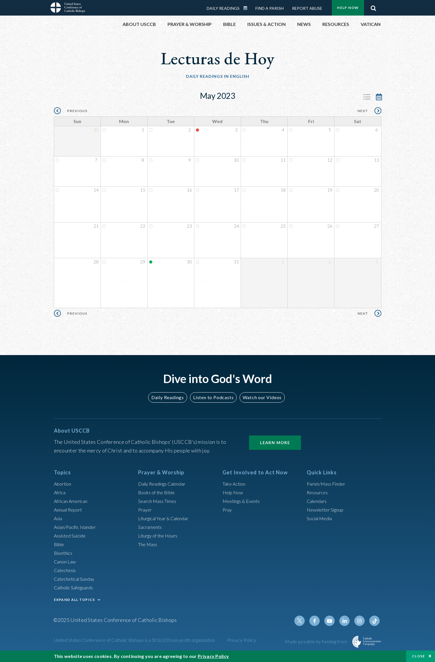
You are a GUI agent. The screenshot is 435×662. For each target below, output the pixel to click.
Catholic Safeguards (76, 587)
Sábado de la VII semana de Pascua (354, 237)
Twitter (306, 621)
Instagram (361, 621)
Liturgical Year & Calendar (167, 518)
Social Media (321, 518)
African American (73, 501)
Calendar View (379, 97)
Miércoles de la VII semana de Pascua (214, 237)
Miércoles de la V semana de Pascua (213, 171)
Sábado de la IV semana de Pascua (354, 141)
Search (373, 6)
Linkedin (347, 621)
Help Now (348, 7)
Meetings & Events (244, 501)
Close (418, 656)
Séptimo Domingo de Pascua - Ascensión (76, 251)
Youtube (333, 621)
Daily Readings (223, 8)
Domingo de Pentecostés (68, 273)
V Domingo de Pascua (77, 168)
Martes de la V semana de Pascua (167, 171)
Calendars (318, 501)
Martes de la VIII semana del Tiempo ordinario (168, 276)
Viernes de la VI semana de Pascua (307, 201)
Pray (228, 509)
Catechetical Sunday (76, 579)
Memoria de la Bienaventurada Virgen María (117, 276)
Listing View (367, 97)
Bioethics (64, 553)
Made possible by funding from (316, 641)
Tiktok (375, 621)
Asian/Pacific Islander (78, 527)
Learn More (275, 442)
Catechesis (66, 570)
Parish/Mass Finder (328, 483)
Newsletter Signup (328, 509)
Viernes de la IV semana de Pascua (307, 141)
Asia (59, 518)
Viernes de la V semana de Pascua (307, 171)
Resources (318, 492)
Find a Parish (269, 8)
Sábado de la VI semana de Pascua (354, 201)
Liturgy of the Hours (160, 535)
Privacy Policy (241, 640)
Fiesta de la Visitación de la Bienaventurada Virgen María (217, 276)
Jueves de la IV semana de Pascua (260, 141)
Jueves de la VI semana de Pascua (260, 201)
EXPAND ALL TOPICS (74, 599)
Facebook (320, 621)
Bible (60, 544)
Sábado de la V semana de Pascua (354, 171)
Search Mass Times (159, 501)
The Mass (149, 544)
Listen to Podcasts (213, 397)
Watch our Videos (260, 397)
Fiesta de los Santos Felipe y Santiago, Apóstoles (215, 144)
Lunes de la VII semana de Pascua (120, 237)
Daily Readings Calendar (247, 8)
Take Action (235, 483)
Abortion (64, 483)
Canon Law (66, 561)
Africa (60, 492)
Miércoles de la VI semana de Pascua (213, 201)
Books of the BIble (158, 492)
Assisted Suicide (72, 535)
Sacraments (151, 527)
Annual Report (70, 509)
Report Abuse (307, 8)
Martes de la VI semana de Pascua (167, 201)
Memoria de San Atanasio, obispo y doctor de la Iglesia (168, 144)
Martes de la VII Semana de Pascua (167, 237)
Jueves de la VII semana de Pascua (260, 237)
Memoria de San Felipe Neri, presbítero (305, 240)
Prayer (145, 509)
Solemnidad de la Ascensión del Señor (262, 215)
